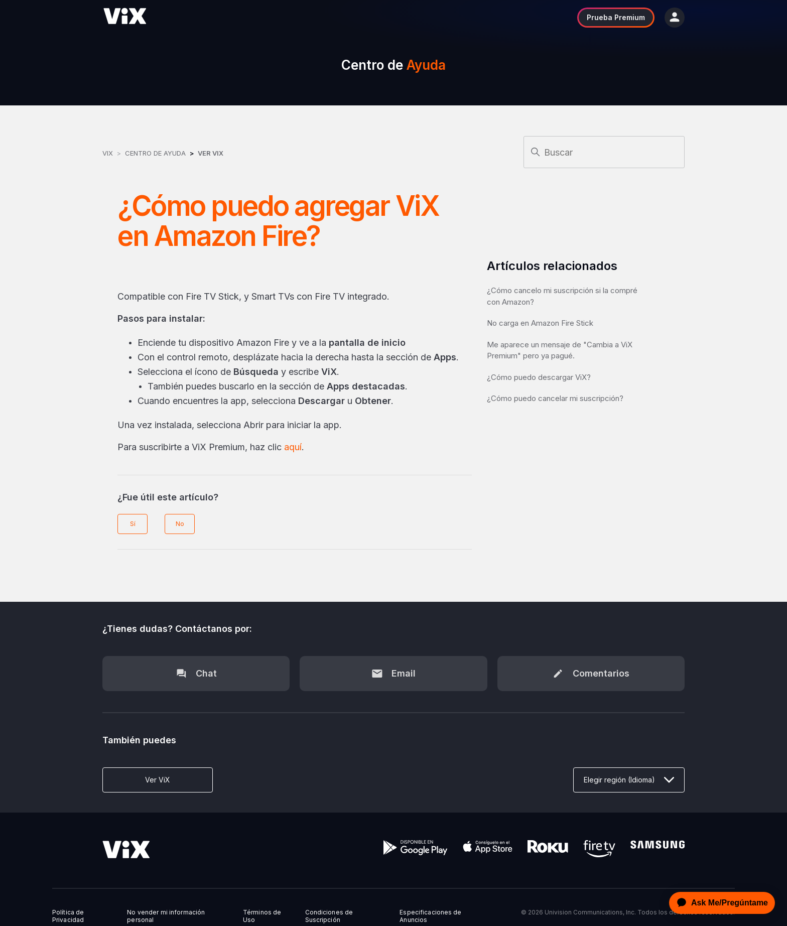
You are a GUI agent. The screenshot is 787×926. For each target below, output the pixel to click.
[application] (719, 903)
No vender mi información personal (166, 916)
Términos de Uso (262, 916)
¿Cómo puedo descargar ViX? (539, 377)
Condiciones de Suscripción (329, 916)
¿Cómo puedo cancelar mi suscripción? (555, 398)
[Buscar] (604, 152)
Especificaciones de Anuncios (430, 916)
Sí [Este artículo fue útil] (133, 523)
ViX (107, 153)
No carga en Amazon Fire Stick (540, 323)
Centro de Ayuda (155, 153)
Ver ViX (210, 153)
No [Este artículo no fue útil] (180, 523)
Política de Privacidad (68, 916)
